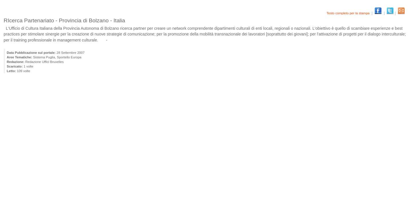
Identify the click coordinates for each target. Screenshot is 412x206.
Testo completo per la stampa (348, 13)
